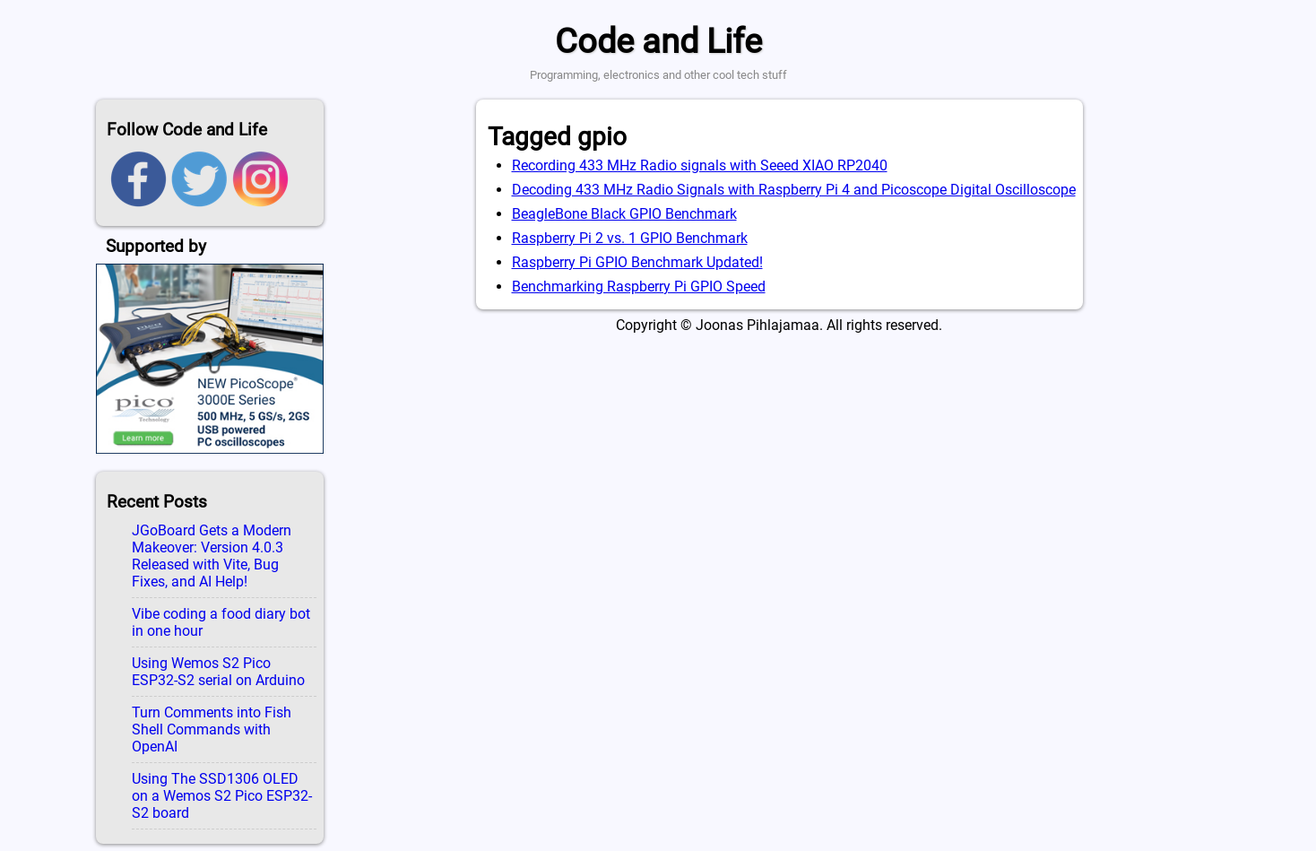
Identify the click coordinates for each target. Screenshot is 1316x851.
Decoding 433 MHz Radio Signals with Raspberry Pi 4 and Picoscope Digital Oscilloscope (794, 189)
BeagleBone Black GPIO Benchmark (624, 213)
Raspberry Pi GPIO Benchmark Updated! (637, 262)
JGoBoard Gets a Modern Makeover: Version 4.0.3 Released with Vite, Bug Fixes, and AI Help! (211, 556)
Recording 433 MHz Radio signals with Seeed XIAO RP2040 (699, 165)
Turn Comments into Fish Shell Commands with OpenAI (211, 729)
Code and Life (658, 41)
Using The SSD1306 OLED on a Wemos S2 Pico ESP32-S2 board (222, 795)
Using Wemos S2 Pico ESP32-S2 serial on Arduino (218, 672)
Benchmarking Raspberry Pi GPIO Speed (639, 286)
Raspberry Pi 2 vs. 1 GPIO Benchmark (630, 238)
